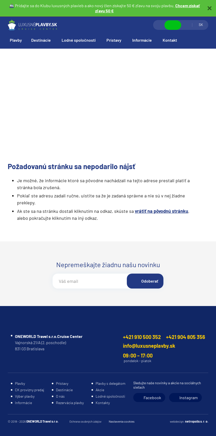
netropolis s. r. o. (196, 421)
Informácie (142, 40)
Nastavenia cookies (122, 421)
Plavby (16, 40)
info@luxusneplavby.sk (149, 346)
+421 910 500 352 (142, 337)
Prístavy (113, 40)
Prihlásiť (186, 25)
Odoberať (149, 280)
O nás (60, 396)
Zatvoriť (209, 8)
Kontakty (103, 402)
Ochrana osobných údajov (85, 421)
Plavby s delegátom (111, 383)
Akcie (100, 390)
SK (201, 24)
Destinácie (41, 40)
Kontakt (170, 40)
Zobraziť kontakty (172, 25)
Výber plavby (25, 396)
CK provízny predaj (29, 390)
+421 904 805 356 (185, 337)
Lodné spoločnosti (79, 40)
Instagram (188, 397)
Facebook (152, 397)
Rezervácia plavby (70, 402)
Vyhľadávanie (159, 25)
